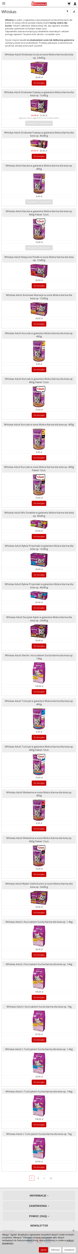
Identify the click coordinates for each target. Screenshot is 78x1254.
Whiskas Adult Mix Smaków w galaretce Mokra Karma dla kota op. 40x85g (39, 514)
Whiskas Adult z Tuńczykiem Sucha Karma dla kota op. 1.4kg (39, 1049)
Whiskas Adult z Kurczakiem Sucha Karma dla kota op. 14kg (39, 964)
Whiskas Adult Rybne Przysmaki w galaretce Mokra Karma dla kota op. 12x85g (39, 547)
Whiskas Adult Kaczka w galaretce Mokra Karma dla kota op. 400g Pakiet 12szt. (39, 213)
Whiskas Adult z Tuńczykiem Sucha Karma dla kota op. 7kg (39, 1134)
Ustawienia (69, 1249)
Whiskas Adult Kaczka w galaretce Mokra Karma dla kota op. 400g (39, 167)
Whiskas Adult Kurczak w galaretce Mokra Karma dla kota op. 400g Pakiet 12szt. (39, 380)
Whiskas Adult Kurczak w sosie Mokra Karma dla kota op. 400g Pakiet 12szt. (39, 468)
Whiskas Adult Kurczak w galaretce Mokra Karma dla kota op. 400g (39, 335)
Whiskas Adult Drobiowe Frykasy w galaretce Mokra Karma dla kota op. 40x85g (39, 134)
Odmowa (55, 1249)
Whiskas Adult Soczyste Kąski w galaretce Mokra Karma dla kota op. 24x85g (39, 618)
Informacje (39, 1195)
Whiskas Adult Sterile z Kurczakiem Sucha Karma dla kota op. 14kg (39, 657)
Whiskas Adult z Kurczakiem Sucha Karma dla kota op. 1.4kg (39, 921)
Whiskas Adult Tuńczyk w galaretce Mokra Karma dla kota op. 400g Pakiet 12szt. (39, 748)
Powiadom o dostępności (39, 123)
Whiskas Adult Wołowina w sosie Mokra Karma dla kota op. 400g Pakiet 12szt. (39, 839)
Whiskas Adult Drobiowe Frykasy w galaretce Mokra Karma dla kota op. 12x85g (39, 94)
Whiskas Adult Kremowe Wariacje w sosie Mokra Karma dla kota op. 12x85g (39, 296)
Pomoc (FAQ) (39, 1216)
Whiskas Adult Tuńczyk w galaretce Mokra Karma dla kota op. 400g (39, 702)
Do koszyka (39, 83)
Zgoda (43, 1249)
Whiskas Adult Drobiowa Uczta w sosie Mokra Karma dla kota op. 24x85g (39, 56)
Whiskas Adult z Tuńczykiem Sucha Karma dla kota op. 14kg (39, 1091)
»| (51, 1178)
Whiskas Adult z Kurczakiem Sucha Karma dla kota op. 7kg (39, 1006)
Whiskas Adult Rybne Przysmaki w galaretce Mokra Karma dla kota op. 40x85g (39, 585)
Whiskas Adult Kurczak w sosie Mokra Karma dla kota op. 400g (39, 424)
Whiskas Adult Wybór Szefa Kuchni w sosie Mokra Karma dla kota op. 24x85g (39, 885)
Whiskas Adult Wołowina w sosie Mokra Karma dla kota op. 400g (39, 794)
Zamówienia (39, 1206)
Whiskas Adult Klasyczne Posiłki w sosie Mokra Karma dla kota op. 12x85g (39, 258)
